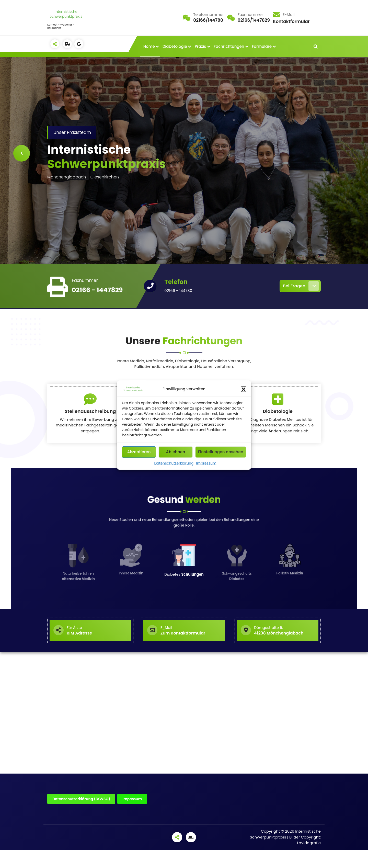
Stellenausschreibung (90, 446)
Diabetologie (175, 46)
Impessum (132, 798)
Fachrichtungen (229, 46)
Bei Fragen (301, 286)
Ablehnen (175, 452)
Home (149, 46)
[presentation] (21, 153)
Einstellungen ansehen (220, 452)
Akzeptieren (139, 452)
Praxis (200, 46)
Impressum (206, 463)
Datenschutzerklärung (173, 463)
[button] (243, 389)
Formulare (262, 46)
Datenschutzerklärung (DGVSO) (81, 798)
